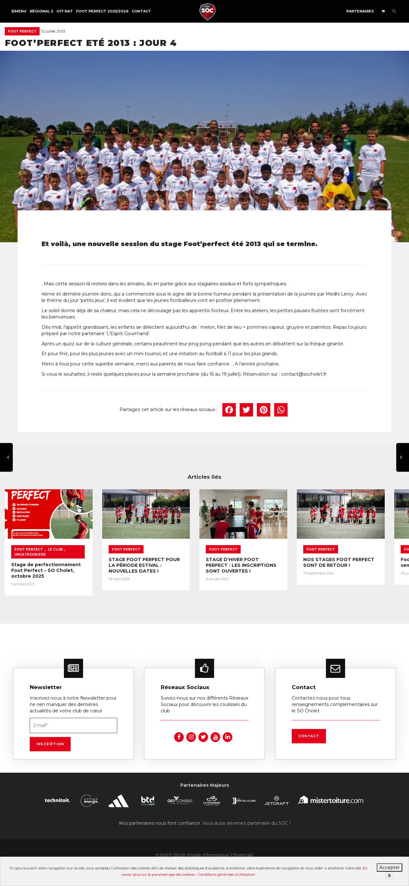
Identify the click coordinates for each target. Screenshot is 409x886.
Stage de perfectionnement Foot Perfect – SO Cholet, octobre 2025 (46, 573)
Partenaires (360, 11)
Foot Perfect (22, 31)
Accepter (389, 867)
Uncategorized (30, 557)
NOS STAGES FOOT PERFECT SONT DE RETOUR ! (353, 565)
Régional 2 (41, 11)
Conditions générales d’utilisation (226, 874)
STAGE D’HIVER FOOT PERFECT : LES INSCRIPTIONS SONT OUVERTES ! (255, 567)
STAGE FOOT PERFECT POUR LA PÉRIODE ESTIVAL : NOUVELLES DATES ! (152, 567)
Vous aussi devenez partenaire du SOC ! (246, 827)
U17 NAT (65, 11)
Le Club (55, 552)
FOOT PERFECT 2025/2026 (102, 11)
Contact (141, 11)
